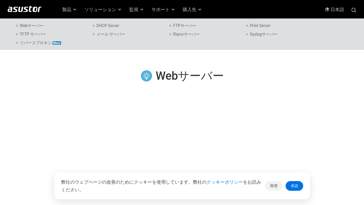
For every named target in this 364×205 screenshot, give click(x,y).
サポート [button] (163, 9)
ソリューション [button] (103, 9)
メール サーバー (111, 34)
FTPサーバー (184, 25)
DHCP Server (108, 25)
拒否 (274, 186)
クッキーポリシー (225, 182)
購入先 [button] (192, 9)
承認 (294, 186)
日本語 (334, 9)
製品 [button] (69, 9)
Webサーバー (32, 25)
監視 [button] (136, 9)
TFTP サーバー (33, 34)
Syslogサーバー (264, 34)
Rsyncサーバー (186, 34)
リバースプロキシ (40, 42)
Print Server (260, 25)
